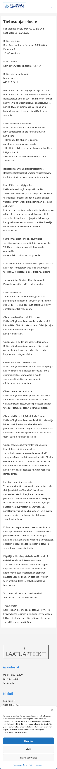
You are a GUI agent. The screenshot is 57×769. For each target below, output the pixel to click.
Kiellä (28, 749)
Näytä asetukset (28, 757)
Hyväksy (28, 740)
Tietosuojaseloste (20, 765)
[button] (52, 709)
